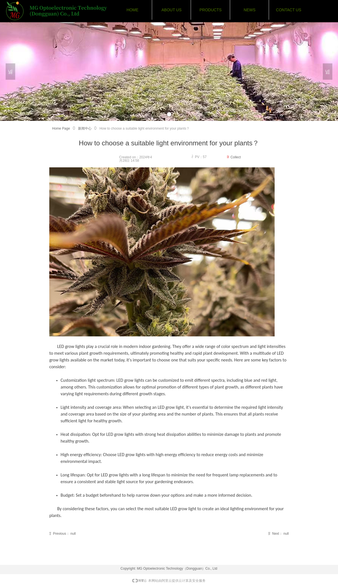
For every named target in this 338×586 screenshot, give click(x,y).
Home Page (61, 128)
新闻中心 (85, 128)
